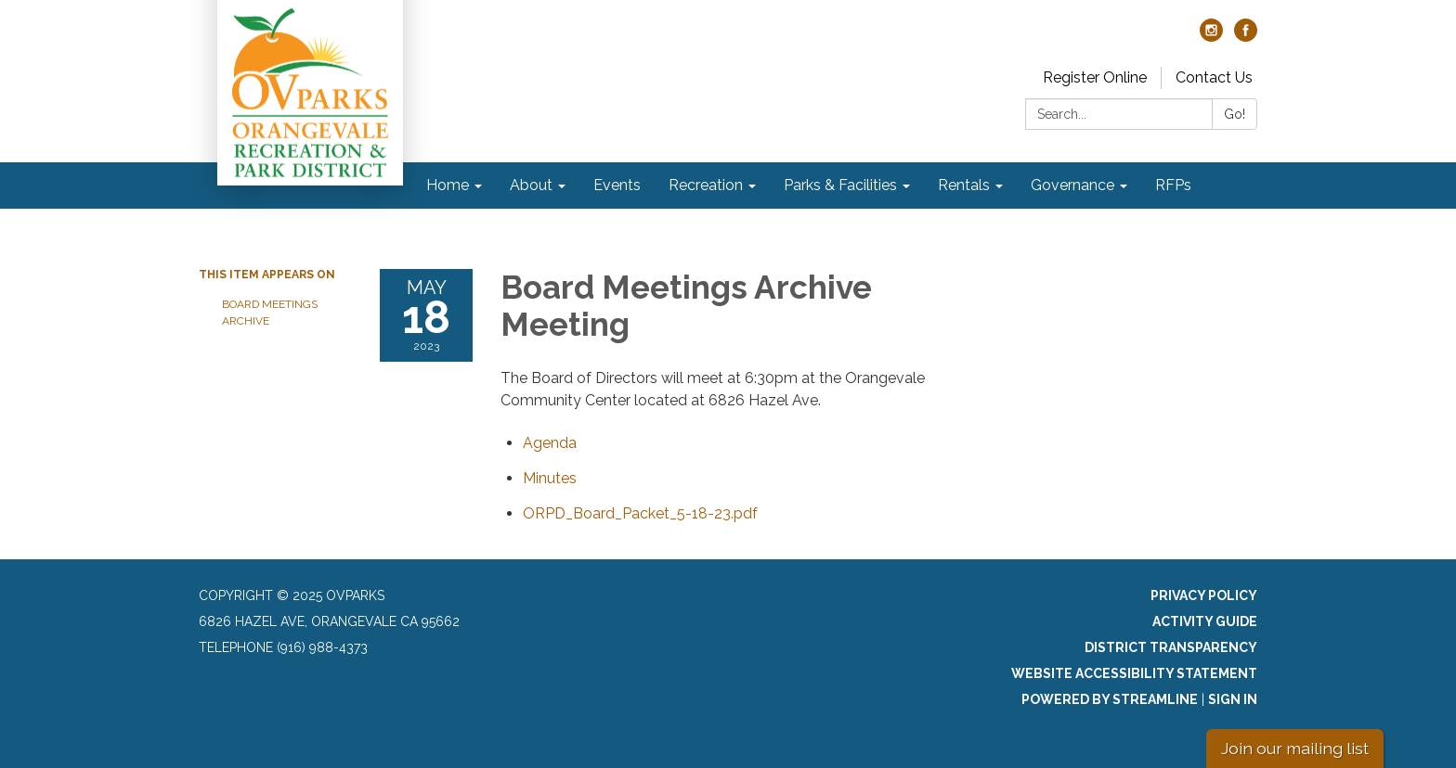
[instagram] (1211, 36)
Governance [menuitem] (1072, 185)
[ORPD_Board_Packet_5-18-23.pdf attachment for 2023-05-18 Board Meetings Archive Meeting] (640, 513)
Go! (1234, 114)
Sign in (1232, 699)
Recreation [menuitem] (706, 185)
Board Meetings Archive (270, 312)
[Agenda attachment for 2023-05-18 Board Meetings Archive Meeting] (550, 443)
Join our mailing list (1295, 748)
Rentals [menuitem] (964, 185)
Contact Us (1214, 77)
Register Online (1095, 77)
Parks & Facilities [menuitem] (840, 185)
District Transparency (1171, 647)
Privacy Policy (1203, 595)
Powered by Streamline (1109, 699)
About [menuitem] (531, 185)
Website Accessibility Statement (1134, 673)
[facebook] (1245, 36)
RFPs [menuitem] (1173, 185)
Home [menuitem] (447, 185)
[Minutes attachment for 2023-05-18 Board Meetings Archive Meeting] (550, 478)
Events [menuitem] (617, 185)
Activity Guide (1204, 621)
